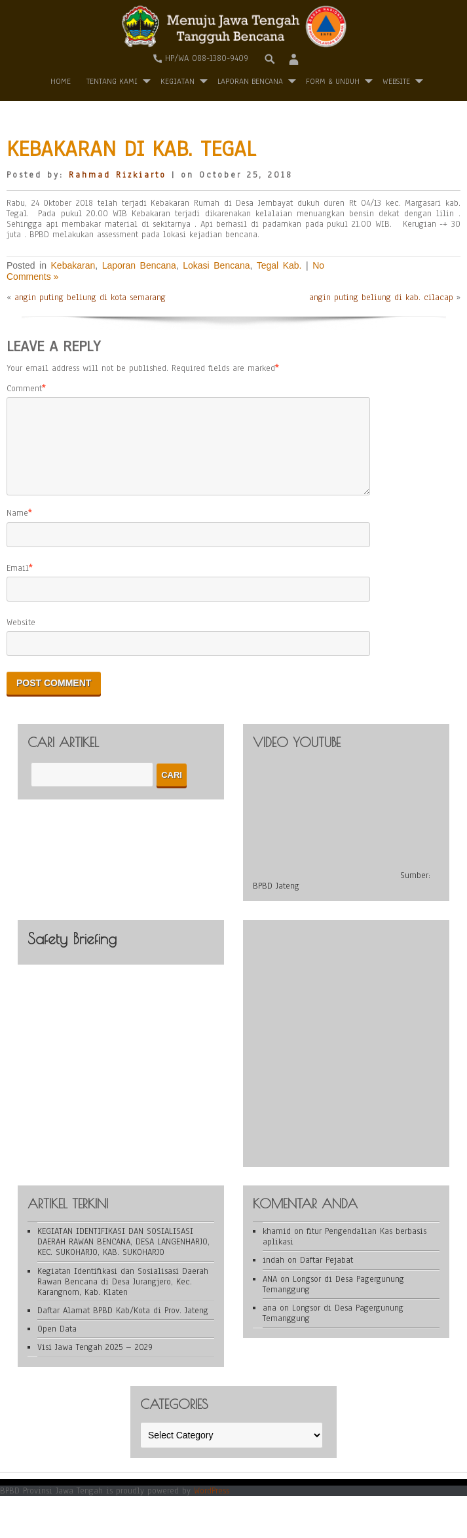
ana (269, 1324)
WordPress (211, 1506)
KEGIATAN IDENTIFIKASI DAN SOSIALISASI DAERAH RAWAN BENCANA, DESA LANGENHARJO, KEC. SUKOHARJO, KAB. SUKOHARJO (123, 1257)
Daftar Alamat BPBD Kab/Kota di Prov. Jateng (122, 1326)
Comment (24, 388)
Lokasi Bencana (216, 265)
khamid (277, 1247)
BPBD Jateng (276, 902)
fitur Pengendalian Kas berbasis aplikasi (344, 1252)
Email (18, 584)
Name (17, 529)
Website (21, 638)
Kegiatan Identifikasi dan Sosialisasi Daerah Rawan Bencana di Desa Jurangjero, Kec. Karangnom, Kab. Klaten (122, 1297)
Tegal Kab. (279, 265)
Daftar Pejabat (326, 1276)
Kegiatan (177, 81)
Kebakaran (73, 265)
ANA (270, 1295)
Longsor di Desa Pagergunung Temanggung (333, 1300)
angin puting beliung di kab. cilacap (381, 297)
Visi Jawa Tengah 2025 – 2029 (95, 1363)
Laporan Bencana (250, 81)
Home (60, 81)
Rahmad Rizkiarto (117, 175)
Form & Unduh (333, 81)
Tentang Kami (112, 81)
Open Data (57, 1345)
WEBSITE (396, 81)
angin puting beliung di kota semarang (90, 297)
